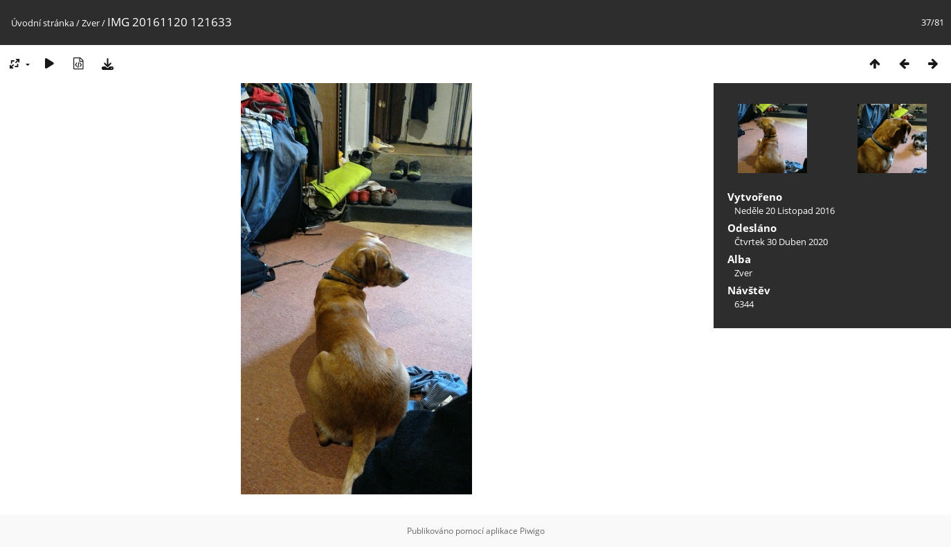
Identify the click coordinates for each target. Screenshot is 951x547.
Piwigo (532, 531)
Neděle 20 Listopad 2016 (784, 210)
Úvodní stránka (42, 23)
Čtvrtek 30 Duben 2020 (781, 241)
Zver (91, 23)
